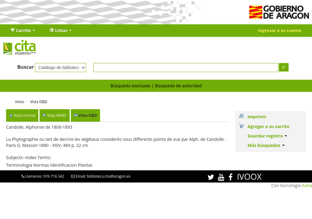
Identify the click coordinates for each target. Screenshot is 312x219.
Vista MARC (57, 115)
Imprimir (257, 117)
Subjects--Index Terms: (28, 157)
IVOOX (249, 176)
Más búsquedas (266, 145)
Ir (284, 67)
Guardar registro (267, 136)
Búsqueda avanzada (130, 86)
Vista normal (24, 115)
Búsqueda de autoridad (178, 86)
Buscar (25, 67)
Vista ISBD (38, 101)
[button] (23, 30)
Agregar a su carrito (268, 126)
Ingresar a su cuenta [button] (279, 30)
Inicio (19, 101)
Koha (307, 185)
